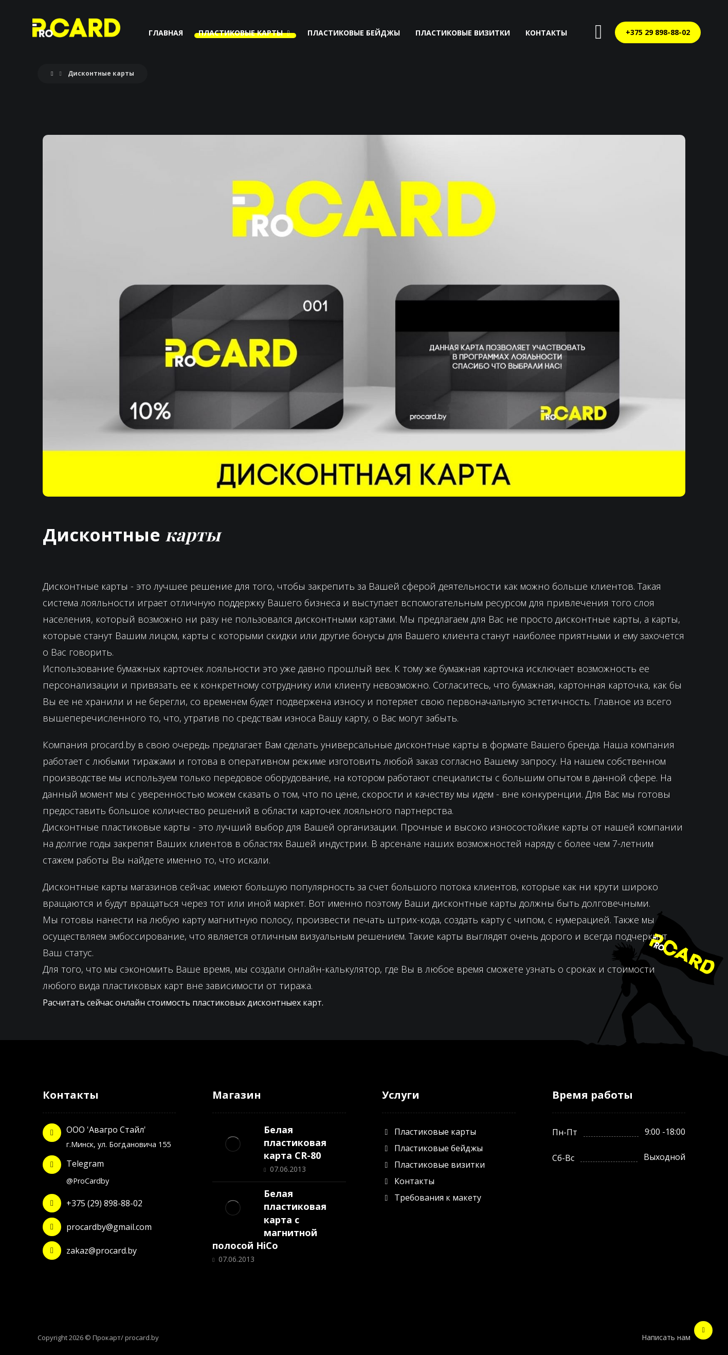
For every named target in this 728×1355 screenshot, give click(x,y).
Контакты (408, 1181)
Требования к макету (431, 1197)
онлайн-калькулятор (334, 969)
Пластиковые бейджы (432, 1148)
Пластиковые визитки (433, 1164)
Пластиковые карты (429, 1131)
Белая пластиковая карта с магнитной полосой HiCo (269, 1219)
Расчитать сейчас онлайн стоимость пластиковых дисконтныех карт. (183, 1002)
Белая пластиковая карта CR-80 (295, 1142)
